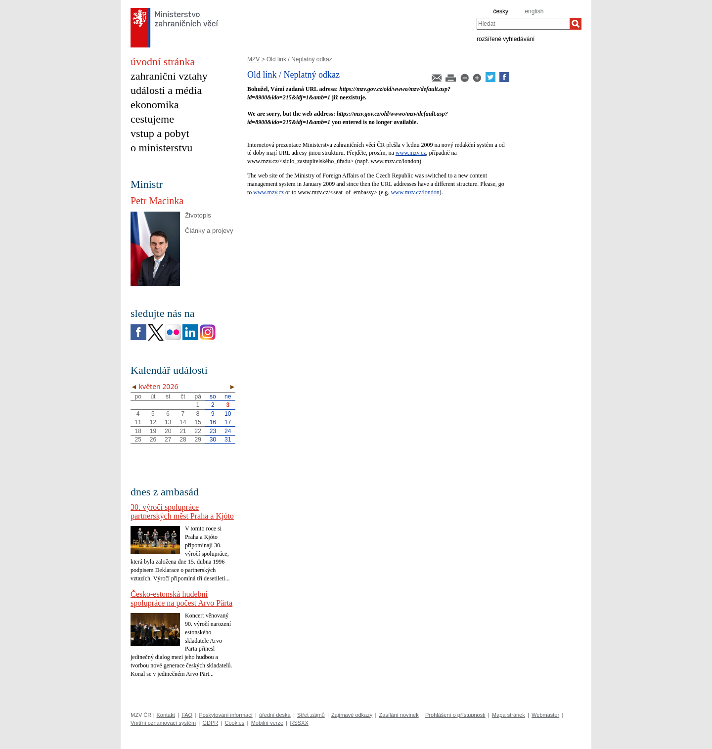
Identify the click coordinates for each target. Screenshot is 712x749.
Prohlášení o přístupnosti (455, 715)
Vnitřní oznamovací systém (163, 723)
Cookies (235, 723)
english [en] (534, 11)
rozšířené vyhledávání (505, 39)
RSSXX (299, 723)
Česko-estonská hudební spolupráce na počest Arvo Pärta (181, 598)
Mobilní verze (267, 723)
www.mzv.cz (411, 152)
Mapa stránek (508, 715)
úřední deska (275, 715)
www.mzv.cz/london (415, 192)
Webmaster (545, 715)
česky (500, 11)
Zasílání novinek (399, 715)
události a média (166, 90)
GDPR (210, 723)
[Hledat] (575, 24)
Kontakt (165, 715)
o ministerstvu (161, 147)
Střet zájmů (311, 715)
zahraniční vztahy (169, 76)
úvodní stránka (163, 61)
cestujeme (152, 119)
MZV (253, 59)
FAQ (186, 715)
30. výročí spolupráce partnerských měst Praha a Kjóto (182, 511)
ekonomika (155, 104)
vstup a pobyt (160, 133)
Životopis (198, 215)
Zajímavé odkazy (351, 715)
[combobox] (523, 24)
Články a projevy (209, 230)
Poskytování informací (226, 715)
